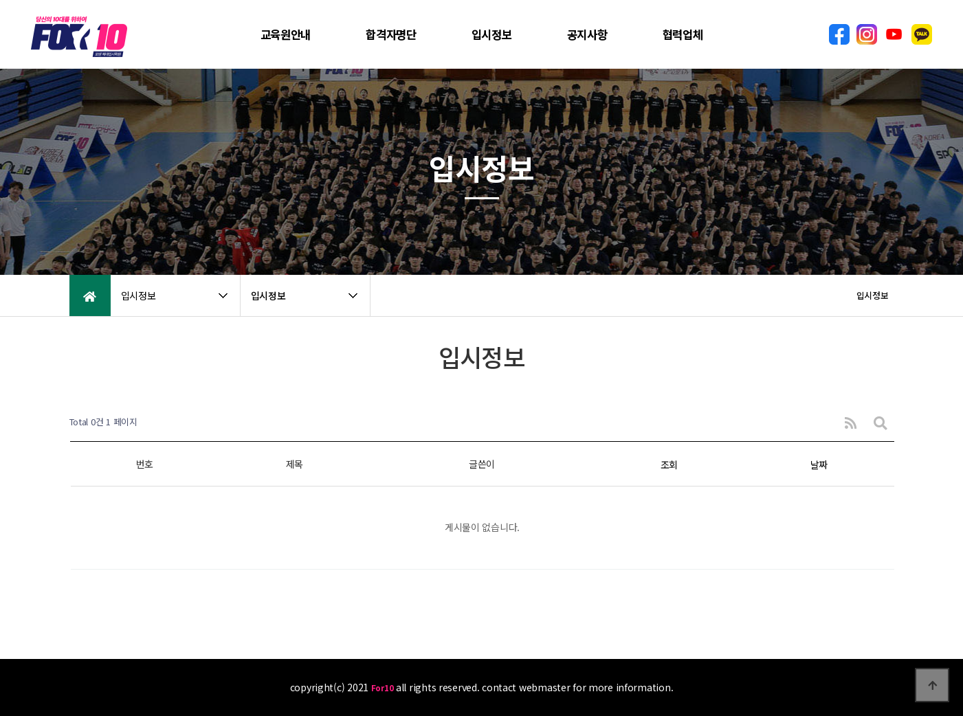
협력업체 (683, 34)
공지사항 (587, 34)
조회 (669, 464)
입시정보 (492, 34)
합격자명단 (391, 34)
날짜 (819, 464)
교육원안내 (286, 34)
